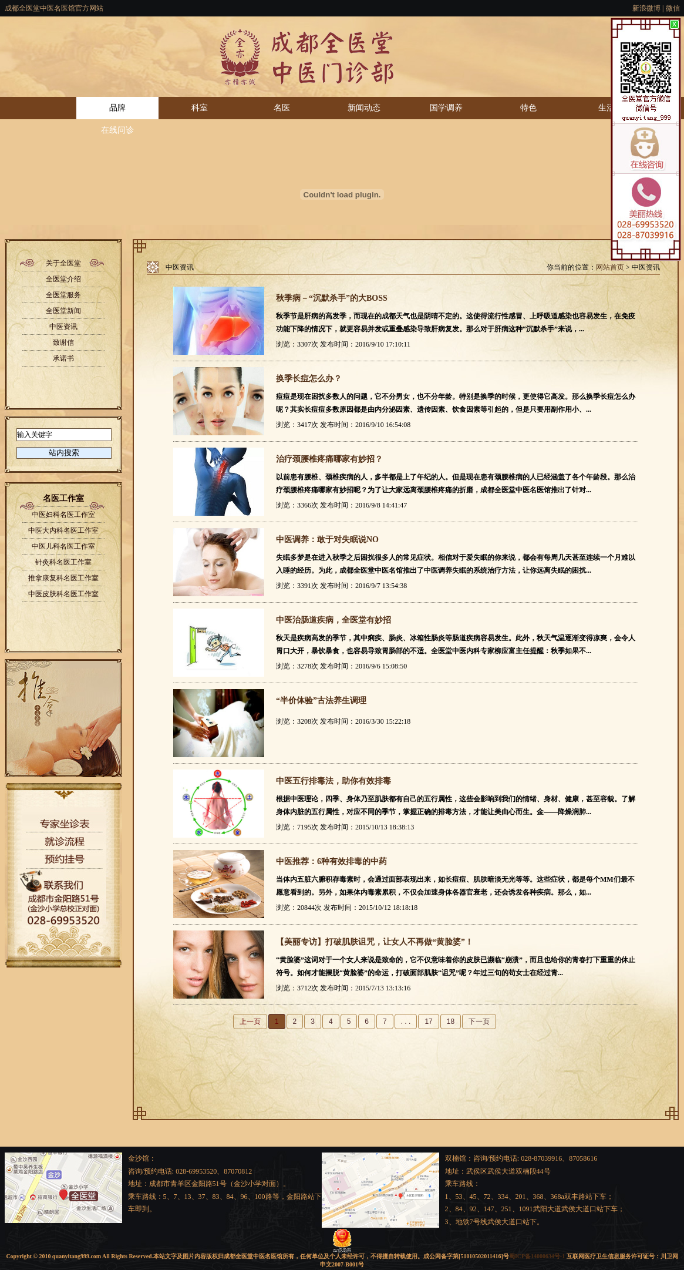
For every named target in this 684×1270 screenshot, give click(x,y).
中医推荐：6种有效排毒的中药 (331, 861)
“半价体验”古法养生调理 (321, 700)
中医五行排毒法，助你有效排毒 (333, 781)
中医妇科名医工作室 (63, 514)
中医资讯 (63, 326)
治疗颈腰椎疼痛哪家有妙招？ (329, 459)
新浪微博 (646, 8)
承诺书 (63, 358)
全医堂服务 (63, 295)
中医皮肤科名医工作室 (63, 594)
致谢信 (63, 342)
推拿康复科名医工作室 (63, 578)
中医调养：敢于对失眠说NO (327, 539)
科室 (199, 107)
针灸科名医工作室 (63, 562)
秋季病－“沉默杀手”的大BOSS (332, 298)
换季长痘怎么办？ (309, 378)
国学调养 (446, 107)
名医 (282, 107)
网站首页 (610, 267)
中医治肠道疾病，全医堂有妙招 (333, 620)
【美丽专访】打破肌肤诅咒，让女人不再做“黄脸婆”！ (374, 942)
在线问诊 (117, 130)
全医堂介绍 (63, 279)
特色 (528, 107)
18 (450, 1021)
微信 (673, 8)
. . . (406, 1021)
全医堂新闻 (63, 311)
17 (428, 1021)
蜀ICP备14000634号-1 (537, 1256)
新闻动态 (364, 107)
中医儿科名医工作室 (63, 546)
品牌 (117, 107)
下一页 (479, 1021)
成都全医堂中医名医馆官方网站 (54, 8)
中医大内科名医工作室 (63, 530)
